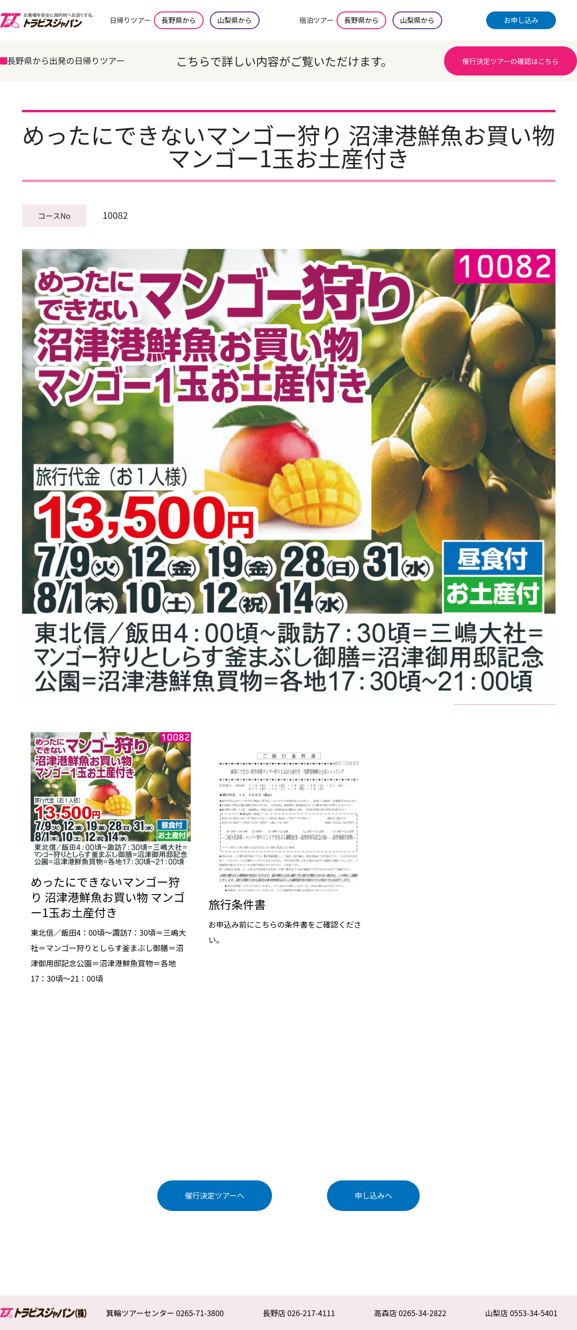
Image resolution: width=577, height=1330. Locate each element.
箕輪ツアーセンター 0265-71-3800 (165, 1313)
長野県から (179, 20)
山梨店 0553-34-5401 (521, 1313)
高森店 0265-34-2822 (410, 1313)
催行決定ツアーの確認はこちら (510, 61)
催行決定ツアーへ (215, 1195)
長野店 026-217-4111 (298, 1313)
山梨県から (235, 20)
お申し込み (521, 20)
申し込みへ (373, 1195)
